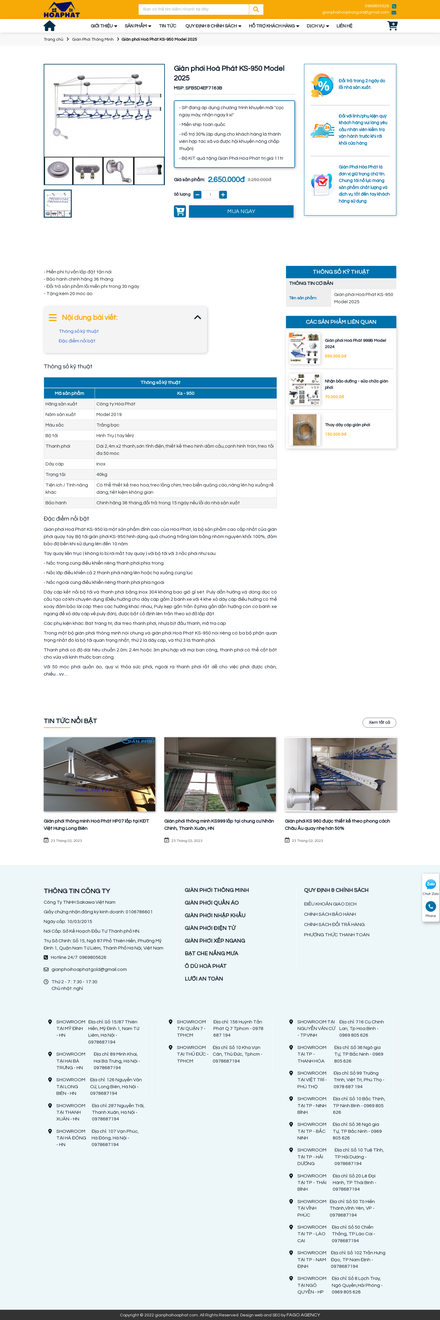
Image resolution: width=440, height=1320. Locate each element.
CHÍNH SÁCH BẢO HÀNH (330, 914)
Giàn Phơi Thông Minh (93, 39)
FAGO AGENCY (303, 1314)
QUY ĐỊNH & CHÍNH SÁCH (211, 26)
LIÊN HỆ (344, 26)
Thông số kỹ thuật (79, 331)
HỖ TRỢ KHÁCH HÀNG (272, 26)
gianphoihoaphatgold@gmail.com (355, 12)
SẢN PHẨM (136, 26)
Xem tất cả (379, 722)
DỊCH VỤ (316, 26)
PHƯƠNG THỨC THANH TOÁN (336, 934)
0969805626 (377, 6)
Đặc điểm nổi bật (77, 341)
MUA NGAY (241, 211)
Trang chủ (53, 39)
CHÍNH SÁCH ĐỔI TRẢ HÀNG (334, 924)
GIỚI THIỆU (102, 26)
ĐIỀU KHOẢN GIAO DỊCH (330, 904)
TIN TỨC (167, 26)
